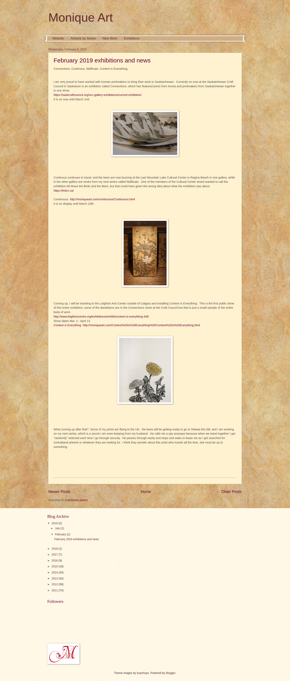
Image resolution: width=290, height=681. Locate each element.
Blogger (170, 673)
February (61, 534)
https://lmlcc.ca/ (64, 190)
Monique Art (80, 17)
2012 (55, 584)
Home (146, 492)
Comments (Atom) (76, 500)
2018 (55, 548)
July (58, 528)
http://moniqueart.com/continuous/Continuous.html (102, 199)
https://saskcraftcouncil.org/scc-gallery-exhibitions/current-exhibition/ (98, 95)
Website (58, 38)
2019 (55, 523)
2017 (55, 554)
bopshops (143, 673)
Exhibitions (131, 38)
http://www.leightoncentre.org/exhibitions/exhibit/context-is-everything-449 (101, 316)
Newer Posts (59, 492)
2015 (55, 566)
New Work (110, 38)
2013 (55, 578)
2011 (55, 590)
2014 (55, 572)
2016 (55, 560)
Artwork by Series (83, 38)
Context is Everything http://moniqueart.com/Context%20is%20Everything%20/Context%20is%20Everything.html (127, 325)
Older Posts (231, 492)
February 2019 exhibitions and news (102, 60)
